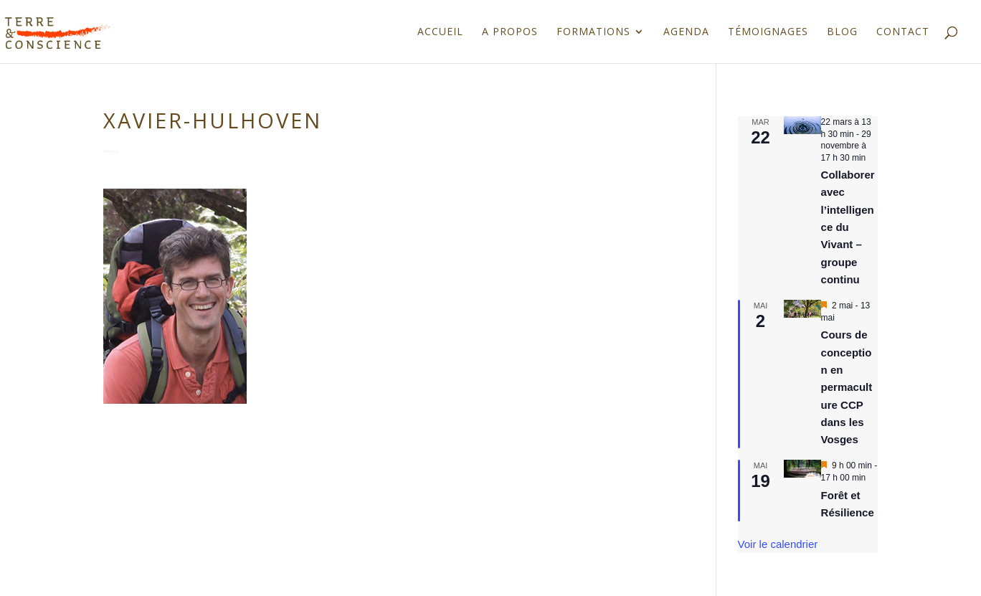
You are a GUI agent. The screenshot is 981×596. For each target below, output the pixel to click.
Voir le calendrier (778, 544)
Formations (593, 32)
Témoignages (768, 32)
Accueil (440, 32)
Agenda (686, 32)
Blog (842, 32)
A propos (510, 32)
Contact (902, 32)
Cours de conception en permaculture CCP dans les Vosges (847, 386)
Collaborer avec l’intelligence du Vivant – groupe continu (848, 227)
